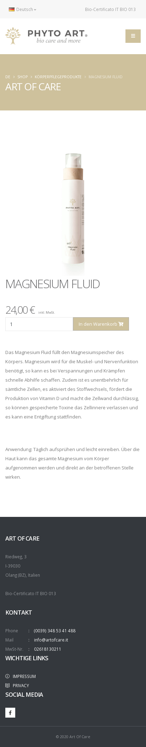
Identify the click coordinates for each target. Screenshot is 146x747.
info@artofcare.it (51, 640)
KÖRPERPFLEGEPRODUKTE (58, 76)
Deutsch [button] (22, 9)
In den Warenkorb (101, 324)
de (7, 76)
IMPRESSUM (20, 676)
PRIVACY (17, 685)
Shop (22, 76)
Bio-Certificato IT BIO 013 (107, 9)
